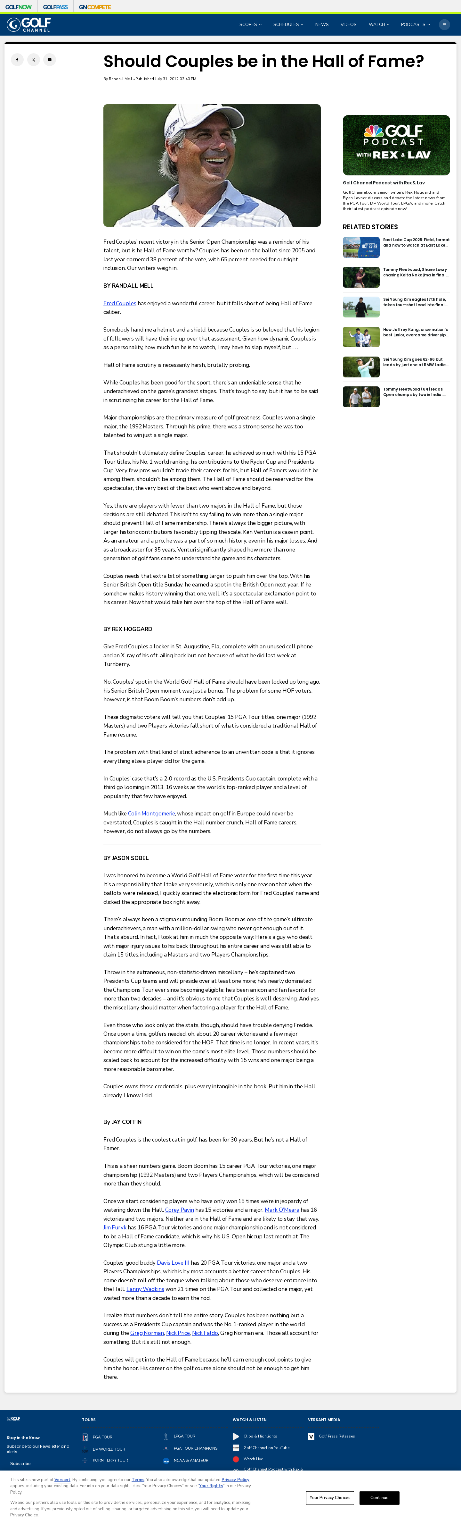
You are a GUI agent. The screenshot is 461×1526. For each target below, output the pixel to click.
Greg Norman (147, 1333)
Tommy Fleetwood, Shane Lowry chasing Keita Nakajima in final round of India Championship (415, 272)
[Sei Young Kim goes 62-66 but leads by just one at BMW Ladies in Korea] (361, 367)
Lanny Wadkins (145, 1289)
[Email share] (49, 59)
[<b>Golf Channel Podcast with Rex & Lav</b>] (396, 145)
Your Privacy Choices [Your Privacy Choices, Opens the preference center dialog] (330, 1498)
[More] (444, 24)
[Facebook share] (17, 59)
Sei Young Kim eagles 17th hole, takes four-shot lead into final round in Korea (414, 302)
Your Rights (211, 1486)
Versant (62, 1480)
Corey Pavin (179, 1210)
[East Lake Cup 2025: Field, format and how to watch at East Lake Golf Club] (361, 247)
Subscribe (20, 1464)
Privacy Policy (235, 1480)
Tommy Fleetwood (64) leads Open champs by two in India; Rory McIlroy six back (413, 391)
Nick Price (178, 1333)
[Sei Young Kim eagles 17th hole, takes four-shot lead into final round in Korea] (361, 307)
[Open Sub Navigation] (261, 24)
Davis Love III (173, 1263)
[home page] (29, 25)
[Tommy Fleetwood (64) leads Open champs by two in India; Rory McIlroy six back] (361, 396)
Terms (138, 1480)
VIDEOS (349, 24)
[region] (230, 1498)
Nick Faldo (205, 1333)
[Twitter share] (33, 59)
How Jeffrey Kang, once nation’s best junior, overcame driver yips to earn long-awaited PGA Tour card (415, 332)
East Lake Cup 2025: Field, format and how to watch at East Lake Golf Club (416, 242)
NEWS (322, 24)
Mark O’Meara (282, 1210)
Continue (379, 1498)
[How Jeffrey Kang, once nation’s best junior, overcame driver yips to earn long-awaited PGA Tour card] (361, 337)
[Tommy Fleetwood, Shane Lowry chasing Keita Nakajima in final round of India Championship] (361, 277)
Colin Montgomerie (151, 813)
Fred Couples (119, 303)
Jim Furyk (114, 1227)
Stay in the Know (23, 1437)
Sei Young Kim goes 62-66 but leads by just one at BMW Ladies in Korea (415, 362)
